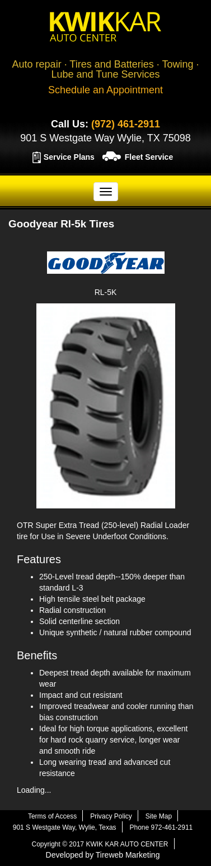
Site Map (159, 816)
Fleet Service (149, 157)
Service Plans (69, 157)
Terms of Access (52, 816)
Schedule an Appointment (105, 90)
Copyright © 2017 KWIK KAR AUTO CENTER (99, 844)
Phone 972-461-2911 (161, 827)
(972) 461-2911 (125, 124)
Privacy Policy (111, 816)
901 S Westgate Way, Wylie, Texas (64, 827)
